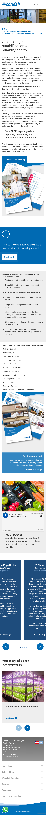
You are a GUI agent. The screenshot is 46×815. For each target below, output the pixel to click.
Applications (11, 29)
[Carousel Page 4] (26, 647)
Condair (11, 4)
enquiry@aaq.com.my (12, 756)
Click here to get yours (14, 160)
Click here (9, 257)
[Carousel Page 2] (22, 647)
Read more (40, 635)
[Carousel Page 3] (24, 647)
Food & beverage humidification (19, 31)
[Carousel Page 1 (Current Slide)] (20, 647)
